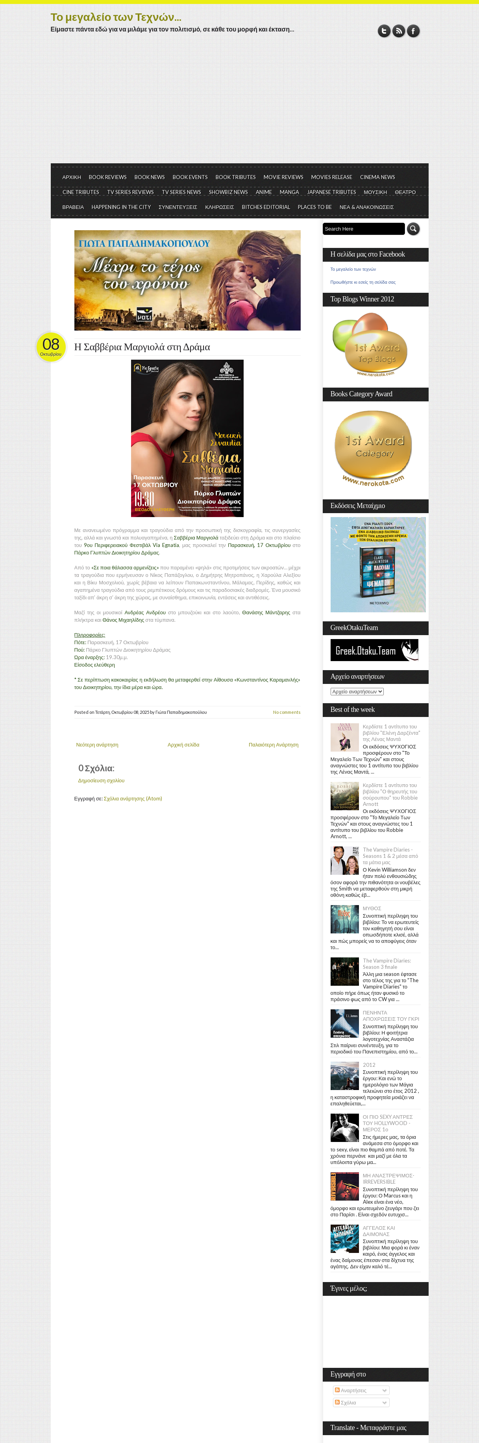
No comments (287, 712)
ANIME (264, 192)
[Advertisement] (240, 104)
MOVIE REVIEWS (283, 177)
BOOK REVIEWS (108, 177)
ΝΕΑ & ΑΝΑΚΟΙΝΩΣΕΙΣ (367, 207)
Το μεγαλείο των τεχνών (353, 269)
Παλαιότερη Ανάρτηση (274, 744)
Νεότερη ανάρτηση (97, 744)
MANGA (289, 192)
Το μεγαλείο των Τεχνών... (116, 16)
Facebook (413, 31)
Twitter (384, 31)
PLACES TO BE (315, 207)
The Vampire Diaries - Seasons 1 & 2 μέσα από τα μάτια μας (390, 855)
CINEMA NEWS (377, 177)
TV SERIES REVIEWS (130, 192)
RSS (399, 31)
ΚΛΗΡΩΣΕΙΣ (219, 207)
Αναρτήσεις (350, 1390)
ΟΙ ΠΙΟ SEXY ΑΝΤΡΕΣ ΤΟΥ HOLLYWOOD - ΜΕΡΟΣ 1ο (388, 1123)
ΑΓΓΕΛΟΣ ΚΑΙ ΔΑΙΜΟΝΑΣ (379, 1231)
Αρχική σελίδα (183, 744)
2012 (369, 1065)
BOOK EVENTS (190, 177)
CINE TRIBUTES (81, 192)
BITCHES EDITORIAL (266, 207)
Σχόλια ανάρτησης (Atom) (133, 798)
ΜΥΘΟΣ (372, 908)
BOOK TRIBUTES (236, 177)
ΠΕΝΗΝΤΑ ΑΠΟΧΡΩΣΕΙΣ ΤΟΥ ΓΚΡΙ (391, 1015)
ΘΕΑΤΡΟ (405, 192)
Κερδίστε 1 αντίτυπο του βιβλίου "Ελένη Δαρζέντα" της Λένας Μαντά (391, 732)
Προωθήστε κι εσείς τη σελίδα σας (363, 282)
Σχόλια (345, 1402)
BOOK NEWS (150, 177)
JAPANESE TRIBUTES (331, 192)
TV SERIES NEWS (181, 192)
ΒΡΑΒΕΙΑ (73, 207)
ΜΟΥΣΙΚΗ (375, 192)
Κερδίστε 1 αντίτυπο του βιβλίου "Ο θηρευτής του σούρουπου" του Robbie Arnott (390, 794)
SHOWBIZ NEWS (228, 192)
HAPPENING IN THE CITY (121, 207)
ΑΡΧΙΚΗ (72, 177)
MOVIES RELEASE (331, 177)
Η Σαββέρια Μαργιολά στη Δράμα (142, 347)
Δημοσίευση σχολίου (101, 780)
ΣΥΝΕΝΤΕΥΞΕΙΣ (178, 207)
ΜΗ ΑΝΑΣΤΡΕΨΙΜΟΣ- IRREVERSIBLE (389, 1178)
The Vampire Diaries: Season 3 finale (387, 963)
